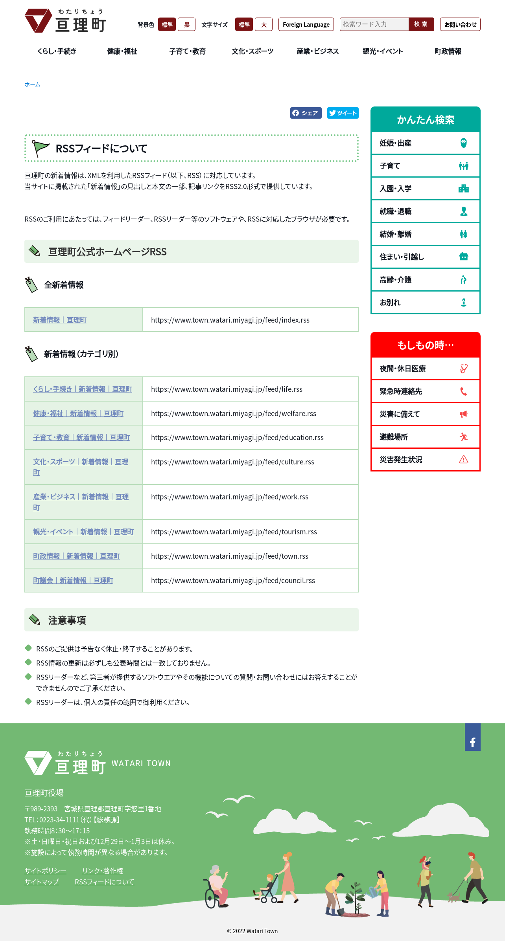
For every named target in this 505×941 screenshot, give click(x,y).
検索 (421, 24)
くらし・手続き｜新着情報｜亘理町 (82, 389)
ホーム (32, 84)
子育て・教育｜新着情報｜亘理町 (81, 437)
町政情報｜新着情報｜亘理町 (76, 556)
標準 (167, 24)
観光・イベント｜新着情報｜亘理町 (83, 531)
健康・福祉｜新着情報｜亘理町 (78, 413)
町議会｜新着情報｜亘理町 (73, 580)
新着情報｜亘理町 (60, 320)
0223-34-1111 (59, 819)
